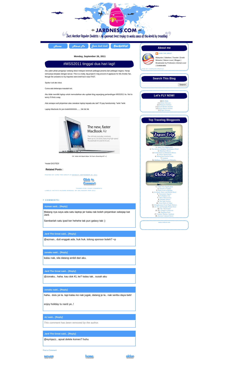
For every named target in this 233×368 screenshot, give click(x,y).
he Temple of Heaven (166, 210)
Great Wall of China (165, 203)
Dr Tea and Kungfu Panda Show (165, 207)
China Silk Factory (165, 197)
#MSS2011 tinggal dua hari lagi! (89, 64)
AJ (45, 317)
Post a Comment (50, 350)
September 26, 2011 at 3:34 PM (62, 308)
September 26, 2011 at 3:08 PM (62, 244)
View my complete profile (152, 69)
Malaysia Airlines (165, 105)
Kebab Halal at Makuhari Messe (165, 153)
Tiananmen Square (165, 194)
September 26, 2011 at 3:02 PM (62, 225)
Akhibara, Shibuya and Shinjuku (165, 160)
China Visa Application (165, 187)
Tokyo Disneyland (165, 154)
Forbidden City (165, 196)
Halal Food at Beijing (165, 190)
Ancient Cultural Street (165, 216)
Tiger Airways (165, 110)
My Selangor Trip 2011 (85, 190)
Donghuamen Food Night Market (165, 205)
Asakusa (165, 158)
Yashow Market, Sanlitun (165, 214)
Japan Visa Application (165, 147)
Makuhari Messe (165, 151)
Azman (48, 206)
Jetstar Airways (165, 103)
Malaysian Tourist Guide (165, 156)
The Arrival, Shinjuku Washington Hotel (165, 149)
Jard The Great (52, 233)
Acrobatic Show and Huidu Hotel (165, 192)
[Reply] (63, 206)
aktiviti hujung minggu (63, 190)
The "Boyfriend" (165, 208)
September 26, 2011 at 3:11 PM (62, 262)
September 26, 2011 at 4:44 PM (62, 325)
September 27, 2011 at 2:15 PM (62, 344)
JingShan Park (165, 212)
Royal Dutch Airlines (165, 108)
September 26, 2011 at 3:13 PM (62, 281)
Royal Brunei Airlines (165, 106)
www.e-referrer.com (164, 222)
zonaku (48, 252)
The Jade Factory (165, 201)
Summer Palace (165, 199)
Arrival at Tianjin (165, 188)
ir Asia (166, 101)
